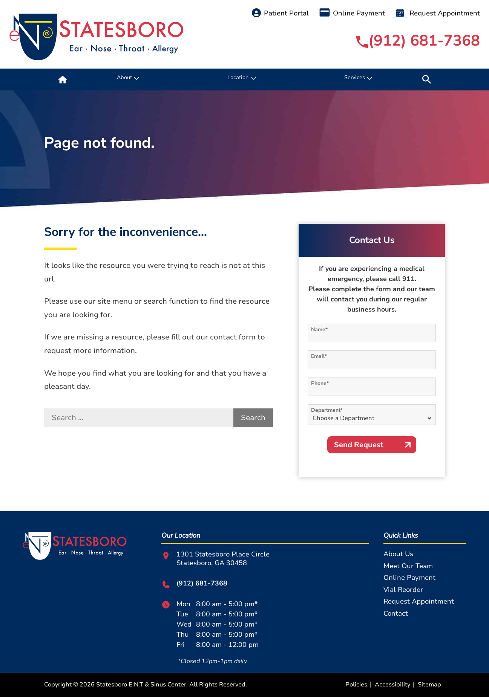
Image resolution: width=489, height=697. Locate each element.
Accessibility (392, 684)
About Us (398, 553)
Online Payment (352, 13)
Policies (356, 684)
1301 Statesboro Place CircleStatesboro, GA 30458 (215, 558)
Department (327, 410)
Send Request (358, 445)
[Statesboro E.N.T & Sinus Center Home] (96, 37)
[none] (127, 79)
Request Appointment (437, 13)
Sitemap (429, 684)
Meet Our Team (408, 565)
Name (319, 329)
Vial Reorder (403, 589)
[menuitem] (62, 79)
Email (319, 356)
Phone (320, 383)
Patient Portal (280, 13)
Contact (395, 613)
